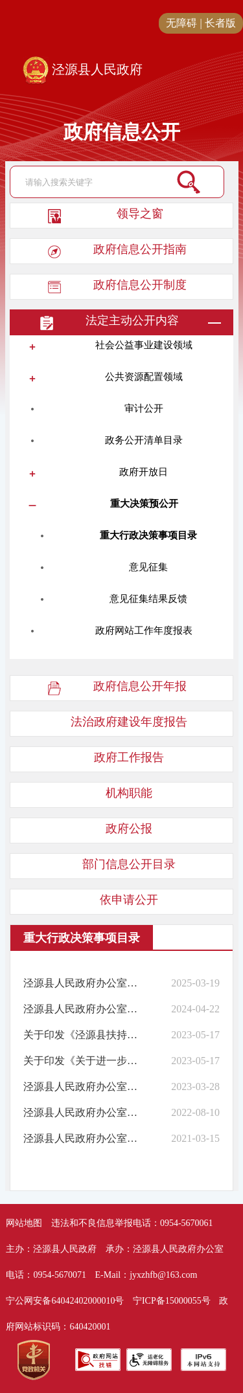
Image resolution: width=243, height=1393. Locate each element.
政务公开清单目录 (144, 440)
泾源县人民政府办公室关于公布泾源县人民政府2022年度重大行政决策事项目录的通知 (82, 1112)
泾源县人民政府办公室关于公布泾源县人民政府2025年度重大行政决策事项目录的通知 (82, 982)
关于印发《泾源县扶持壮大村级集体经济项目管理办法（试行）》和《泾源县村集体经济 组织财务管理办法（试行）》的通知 (82, 1034)
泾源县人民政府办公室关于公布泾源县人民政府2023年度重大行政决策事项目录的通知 (82, 1086)
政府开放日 (143, 472)
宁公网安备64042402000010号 (65, 1301)
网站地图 (24, 1223)
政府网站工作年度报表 (143, 630)
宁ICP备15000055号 (172, 1301)
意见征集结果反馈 (148, 599)
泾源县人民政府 (83, 70)
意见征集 (148, 567)
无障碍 (181, 22)
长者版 (220, 22)
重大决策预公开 (144, 503)
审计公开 (143, 408)
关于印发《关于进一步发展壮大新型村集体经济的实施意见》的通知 (82, 1060)
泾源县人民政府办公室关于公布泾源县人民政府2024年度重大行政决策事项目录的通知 (82, 1008)
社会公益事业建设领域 (143, 345)
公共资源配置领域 (144, 377)
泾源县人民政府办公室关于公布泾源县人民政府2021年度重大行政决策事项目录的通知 (82, 1138)
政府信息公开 (122, 132)
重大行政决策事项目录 (148, 535)
